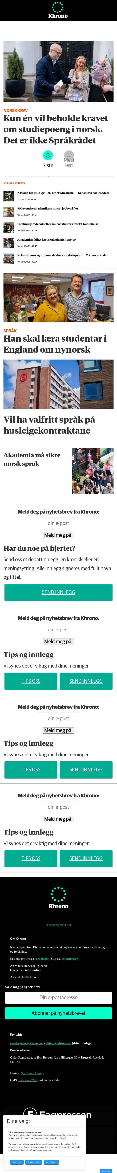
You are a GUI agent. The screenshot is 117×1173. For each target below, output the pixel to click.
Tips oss (31, 681)
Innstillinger (106, 1171)
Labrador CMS (28, 1080)
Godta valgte (33, 1162)
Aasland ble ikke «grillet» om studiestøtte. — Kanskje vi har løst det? (63, 193)
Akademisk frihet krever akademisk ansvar (46, 239)
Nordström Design (32, 1073)
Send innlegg (58, 592)
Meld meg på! (58, 535)
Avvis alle (17, 1162)
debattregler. (69, 958)
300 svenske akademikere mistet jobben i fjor (47, 208)
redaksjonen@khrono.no (26, 1043)
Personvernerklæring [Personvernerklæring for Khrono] (58, 924)
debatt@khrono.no (58, 1043)
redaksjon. (43, 958)
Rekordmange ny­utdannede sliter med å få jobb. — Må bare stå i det (62, 255)
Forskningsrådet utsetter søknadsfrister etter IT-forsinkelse (57, 224)
